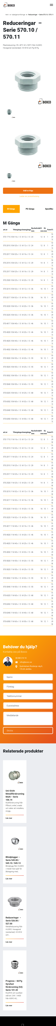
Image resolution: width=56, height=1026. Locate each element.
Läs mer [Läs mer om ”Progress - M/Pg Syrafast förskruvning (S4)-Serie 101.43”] (9, 1006)
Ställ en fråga (28, 191)
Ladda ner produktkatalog (29, 196)
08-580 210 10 (20, 658)
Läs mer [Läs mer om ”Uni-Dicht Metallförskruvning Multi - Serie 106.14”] (9, 818)
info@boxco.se (23, 662)
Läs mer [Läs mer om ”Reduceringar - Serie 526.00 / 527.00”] (9, 942)
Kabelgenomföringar (18, 15)
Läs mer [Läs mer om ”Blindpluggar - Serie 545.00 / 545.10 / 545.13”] (9, 879)
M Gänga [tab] (11, 209)
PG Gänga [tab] (30, 209)
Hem (7, 15)
